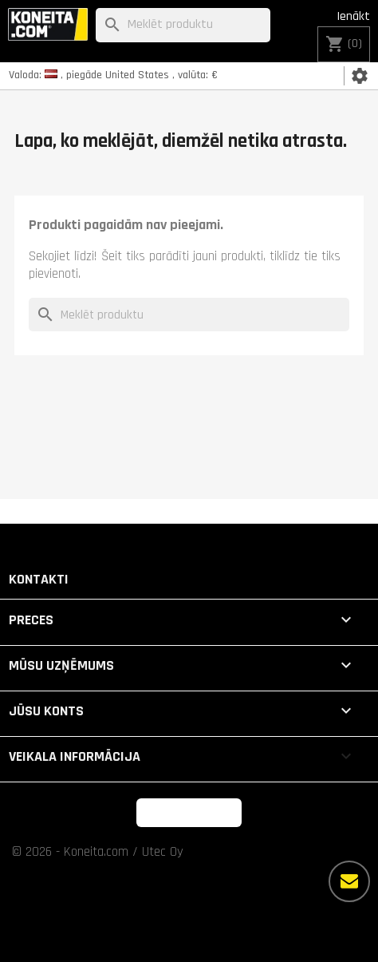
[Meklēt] (183, 25)
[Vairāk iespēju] (349, 881)
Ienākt (353, 16)
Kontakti (39, 579)
